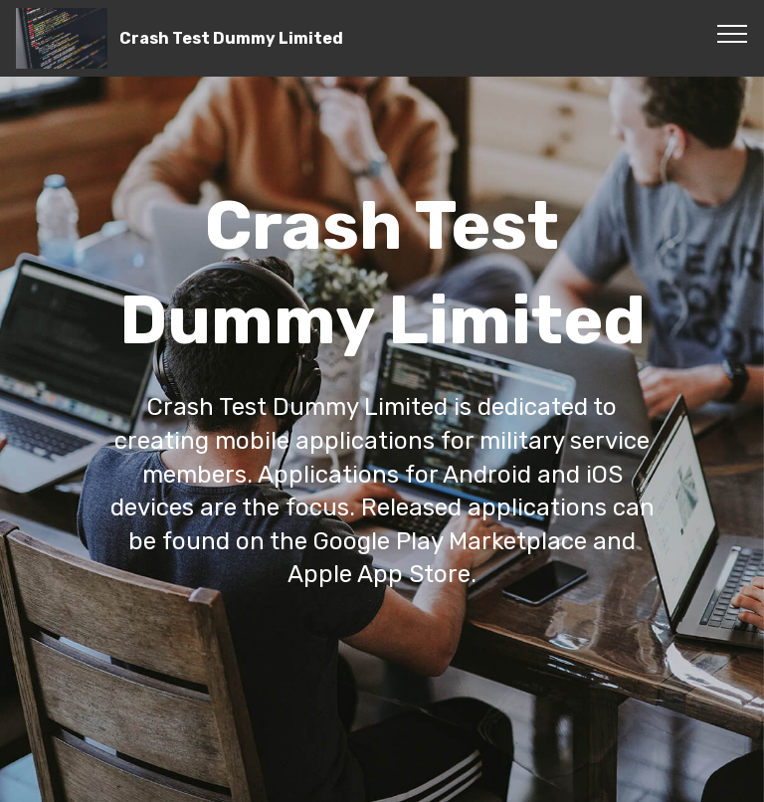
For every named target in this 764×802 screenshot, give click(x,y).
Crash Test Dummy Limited (231, 38)
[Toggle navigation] (732, 33)
